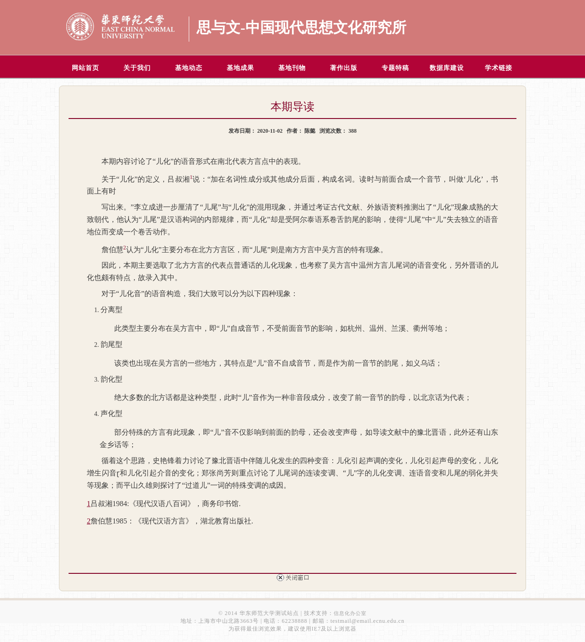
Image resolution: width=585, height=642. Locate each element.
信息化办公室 (350, 613)
